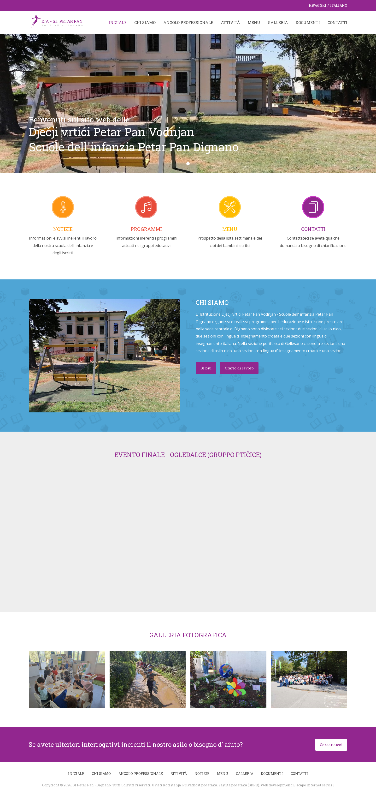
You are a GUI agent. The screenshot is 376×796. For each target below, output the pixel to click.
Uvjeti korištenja (166, 785)
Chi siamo (145, 22)
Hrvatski (317, 5)
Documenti (308, 22)
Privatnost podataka (199, 785)
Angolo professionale (188, 22)
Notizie (63, 229)
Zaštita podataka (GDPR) (238, 785)
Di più (206, 368)
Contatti (337, 22)
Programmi (146, 229)
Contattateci (331, 744)
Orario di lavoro (239, 368)
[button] (188, 163)
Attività (230, 22)
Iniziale (118, 22)
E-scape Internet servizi (313, 785)
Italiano (338, 5)
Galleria (278, 22)
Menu (254, 22)
